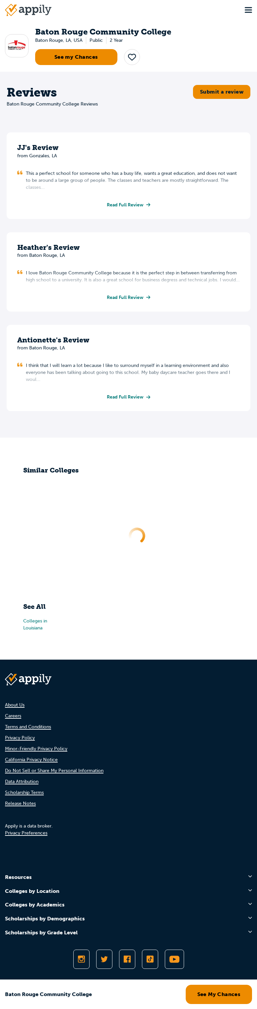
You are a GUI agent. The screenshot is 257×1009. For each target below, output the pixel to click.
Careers (13, 716)
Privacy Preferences (26, 833)
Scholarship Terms (24, 792)
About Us (15, 705)
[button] (132, 57)
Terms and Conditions (28, 727)
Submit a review (221, 92)
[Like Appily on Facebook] (127, 959)
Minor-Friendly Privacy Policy (36, 749)
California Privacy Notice (31, 759)
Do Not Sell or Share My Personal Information (54, 770)
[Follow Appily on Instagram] (81, 959)
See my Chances (76, 57)
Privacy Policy (20, 738)
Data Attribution (21, 781)
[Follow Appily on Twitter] (104, 959)
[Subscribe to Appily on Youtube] (174, 959)
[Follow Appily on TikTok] (150, 959)
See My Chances (219, 994)
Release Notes (20, 803)
